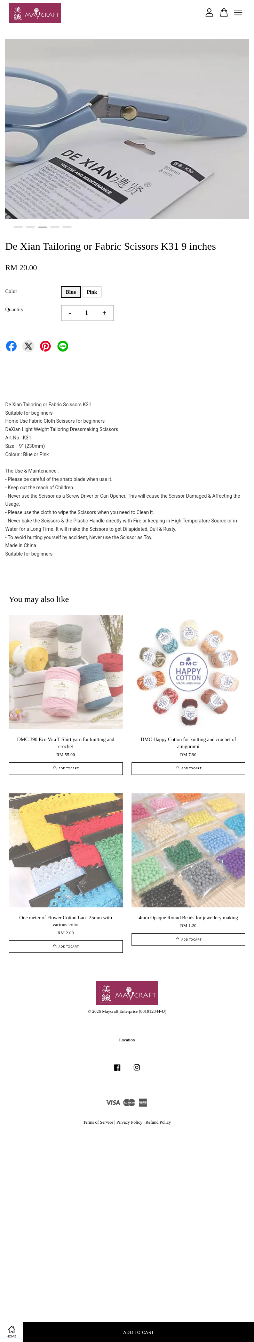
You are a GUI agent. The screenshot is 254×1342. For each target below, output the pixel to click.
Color (11, 291)
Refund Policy (158, 1122)
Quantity (14, 309)
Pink (92, 292)
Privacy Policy (129, 1122)
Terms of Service (98, 1122)
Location (127, 1040)
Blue (71, 292)
